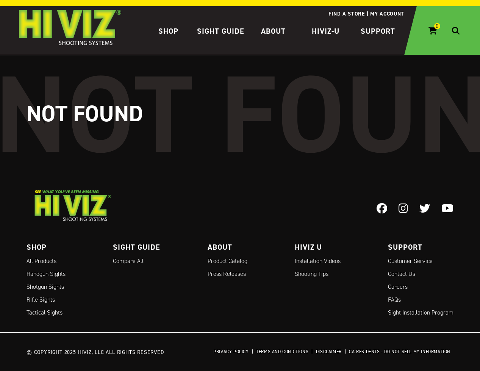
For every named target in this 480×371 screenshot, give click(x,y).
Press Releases (227, 273)
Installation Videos (318, 261)
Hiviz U (308, 247)
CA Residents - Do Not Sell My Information (399, 351)
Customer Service (410, 261)
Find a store (346, 13)
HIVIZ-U (325, 31)
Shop (168, 31)
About (273, 31)
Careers (398, 286)
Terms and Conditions (282, 351)
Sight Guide (220, 31)
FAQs (394, 299)
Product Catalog (227, 261)
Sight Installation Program (420, 312)
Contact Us (401, 273)
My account (387, 13)
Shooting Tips (311, 273)
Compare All (128, 261)
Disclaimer (329, 351)
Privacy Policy (231, 351)
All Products (41, 261)
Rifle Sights (41, 299)
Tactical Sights (45, 312)
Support (378, 31)
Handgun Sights (46, 273)
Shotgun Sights (45, 286)
